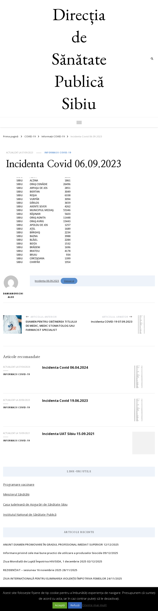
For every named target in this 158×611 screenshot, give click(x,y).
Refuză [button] (75, 605)
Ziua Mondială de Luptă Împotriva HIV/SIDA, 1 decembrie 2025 (44, 561)
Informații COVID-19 (57, 152)
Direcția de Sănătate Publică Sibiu (79, 58)
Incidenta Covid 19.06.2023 (65, 400)
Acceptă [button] (60, 605)
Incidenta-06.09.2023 (47, 281)
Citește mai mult (94, 605)
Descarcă (69, 280)
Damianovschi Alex (11, 287)
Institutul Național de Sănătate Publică (29, 514)
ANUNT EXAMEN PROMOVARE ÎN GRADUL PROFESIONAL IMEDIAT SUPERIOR (53, 544)
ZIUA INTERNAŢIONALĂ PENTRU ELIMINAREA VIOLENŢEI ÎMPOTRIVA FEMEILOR (54, 578)
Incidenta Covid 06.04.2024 (65, 367)
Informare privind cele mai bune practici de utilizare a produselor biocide (52, 553)
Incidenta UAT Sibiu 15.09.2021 (68, 433)
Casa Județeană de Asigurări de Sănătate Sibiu (35, 504)
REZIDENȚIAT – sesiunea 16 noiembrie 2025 (32, 570)
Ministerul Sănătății (16, 494)
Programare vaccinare (18, 484)
